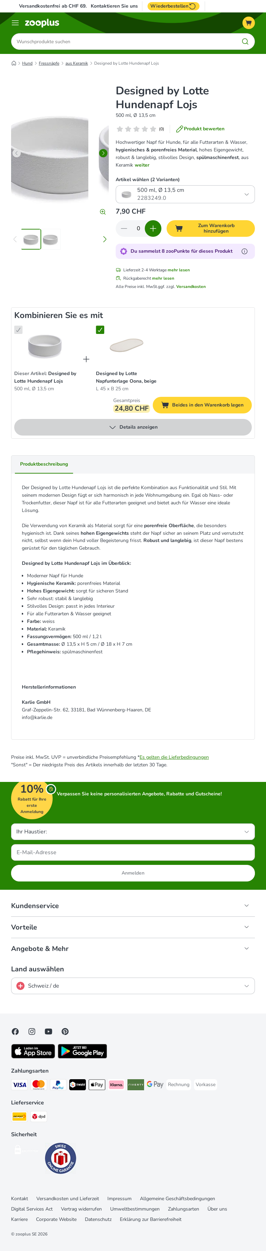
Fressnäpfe (49, 63)
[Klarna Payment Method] (116, 1086)
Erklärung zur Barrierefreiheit (150, 1219)
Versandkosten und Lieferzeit (67, 1198)
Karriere (19, 1219)
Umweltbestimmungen (135, 1209)
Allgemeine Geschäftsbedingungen (177, 1198)
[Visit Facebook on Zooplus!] (15, 1031)
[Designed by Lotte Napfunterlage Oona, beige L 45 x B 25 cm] (126, 345)
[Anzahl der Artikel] (138, 228)
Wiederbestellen (173, 6)
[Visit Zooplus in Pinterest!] (65, 1031)
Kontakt (19, 1198)
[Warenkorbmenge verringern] (124, 228)
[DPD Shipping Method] (38, 1117)
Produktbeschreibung (44, 464)
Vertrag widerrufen (81, 1209)
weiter (142, 165)
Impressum (119, 1198)
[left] (16, 153)
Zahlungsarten (183, 1209)
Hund (27, 63)
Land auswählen (37, 969)
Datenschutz (98, 1219)
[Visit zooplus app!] (33, 1057)
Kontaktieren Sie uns (114, 6)
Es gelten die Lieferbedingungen (174, 757)
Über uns (217, 1209)
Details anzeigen (133, 427)
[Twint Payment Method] (77, 1086)
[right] (103, 153)
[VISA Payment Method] (19, 1086)
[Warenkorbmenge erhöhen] (153, 228)
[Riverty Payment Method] (135, 1086)
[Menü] (15, 23)
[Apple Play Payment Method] (97, 1086)
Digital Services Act (32, 1209)
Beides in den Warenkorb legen (206, 406)
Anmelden (133, 873)
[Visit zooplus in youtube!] (48, 1031)
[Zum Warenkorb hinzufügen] (211, 228)
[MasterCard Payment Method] (38, 1086)
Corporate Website (56, 1219)
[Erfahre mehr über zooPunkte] (244, 251)
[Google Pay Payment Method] (155, 1086)
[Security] (26, 1151)
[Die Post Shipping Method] (19, 1117)
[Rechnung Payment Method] (178, 1085)
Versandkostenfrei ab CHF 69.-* (54, 6)
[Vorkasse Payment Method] (205, 1085)
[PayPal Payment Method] (58, 1086)
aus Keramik (76, 63)
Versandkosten (191, 286)
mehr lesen (179, 270)
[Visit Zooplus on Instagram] (32, 1031)
